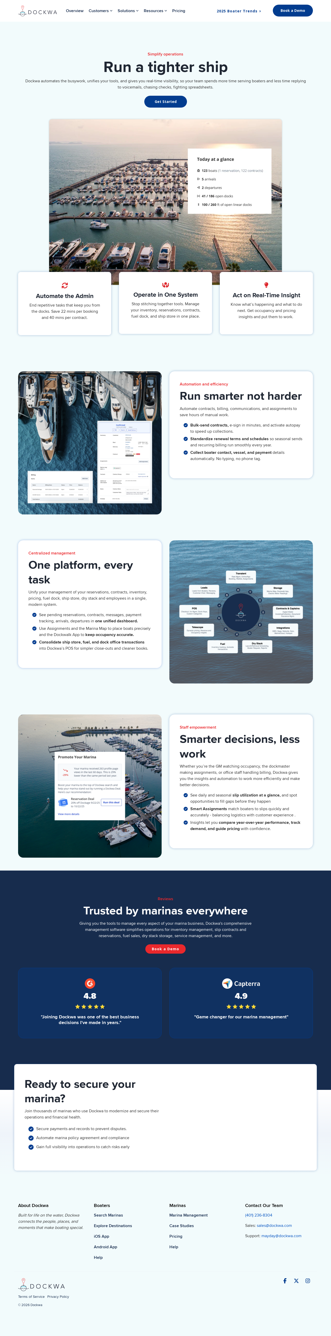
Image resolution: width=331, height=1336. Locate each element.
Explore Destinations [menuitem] (113, 1225)
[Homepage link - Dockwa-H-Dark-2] (41, 1288)
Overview (75, 10)
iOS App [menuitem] (101, 1236)
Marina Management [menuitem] (188, 1215)
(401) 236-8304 (258, 1215)
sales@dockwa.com (274, 1225)
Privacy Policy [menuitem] (58, 1296)
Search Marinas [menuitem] (108, 1215)
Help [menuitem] (98, 1257)
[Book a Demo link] (165, 949)
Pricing (178, 10)
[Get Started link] (165, 102)
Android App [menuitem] (105, 1247)
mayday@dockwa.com (281, 1235)
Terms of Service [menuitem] (31, 1296)
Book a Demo (293, 10)
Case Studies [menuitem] (181, 1225)
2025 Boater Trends (238, 11)
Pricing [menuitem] (175, 1236)
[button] (285, 1281)
